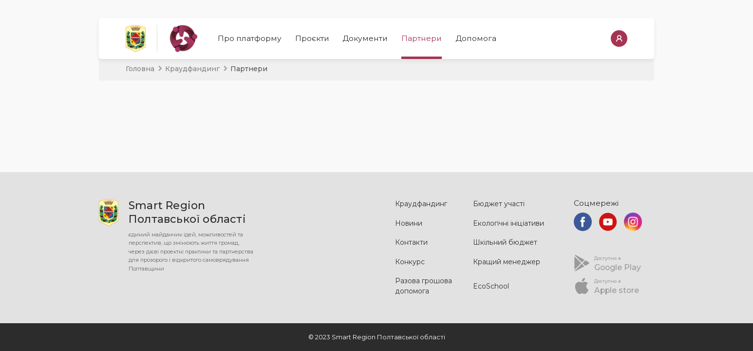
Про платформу (250, 38)
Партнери (421, 38)
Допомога (475, 38)
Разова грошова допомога (423, 286)
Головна (140, 69)
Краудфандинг (192, 69)
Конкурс (410, 262)
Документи (365, 38)
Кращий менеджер (506, 262)
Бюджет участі (499, 204)
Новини (408, 223)
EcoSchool (491, 286)
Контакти (411, 242)
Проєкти (312, 38)
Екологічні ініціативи (508, 223)
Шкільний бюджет (505, 242)
